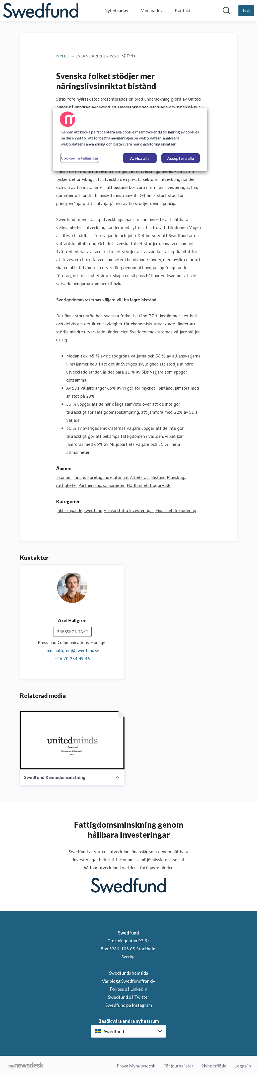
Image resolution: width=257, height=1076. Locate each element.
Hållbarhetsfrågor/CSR (149, 485)
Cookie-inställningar (80, 158)
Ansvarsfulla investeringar (129, 510)
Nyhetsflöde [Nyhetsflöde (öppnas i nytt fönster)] (214, 1065)
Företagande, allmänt (108, 477)
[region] (130, 139)
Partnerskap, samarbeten (101, 485)
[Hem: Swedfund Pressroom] (40, 10)
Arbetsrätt (140, 477)
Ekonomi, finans (71, 477)
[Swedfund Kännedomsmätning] (72, 740)
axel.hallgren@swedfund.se (72, 650)
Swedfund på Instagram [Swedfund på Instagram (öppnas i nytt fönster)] (128, 1005)
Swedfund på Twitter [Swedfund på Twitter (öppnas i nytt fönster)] (128, 997)
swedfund (93, 510)
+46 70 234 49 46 (72, 658)
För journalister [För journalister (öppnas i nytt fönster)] (178, 1065)
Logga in (242, 1065)
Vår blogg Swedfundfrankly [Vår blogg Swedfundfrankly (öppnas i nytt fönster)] (128, 981)
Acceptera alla (180, 158)
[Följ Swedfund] (246, 10)
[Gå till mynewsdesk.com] (26, 1066)
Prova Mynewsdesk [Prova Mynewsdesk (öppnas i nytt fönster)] (136, 1065)
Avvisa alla (140, 158)
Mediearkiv (151, 10)
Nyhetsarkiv (116, 10)
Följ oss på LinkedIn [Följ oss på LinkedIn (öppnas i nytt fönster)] (128, 989)
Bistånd (158, 477)
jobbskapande (69, 510)
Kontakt (183, 10)
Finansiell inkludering (175, 510)
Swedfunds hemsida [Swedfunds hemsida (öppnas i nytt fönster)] (128, 973)
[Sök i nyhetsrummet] (226, 11)
